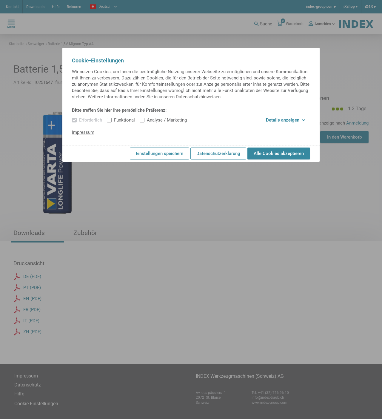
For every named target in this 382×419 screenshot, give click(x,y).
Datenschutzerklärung (218, 153)
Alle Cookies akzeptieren (279, 153)
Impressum (83, 132)
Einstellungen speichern (159, 153)
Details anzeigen (285, 120)
